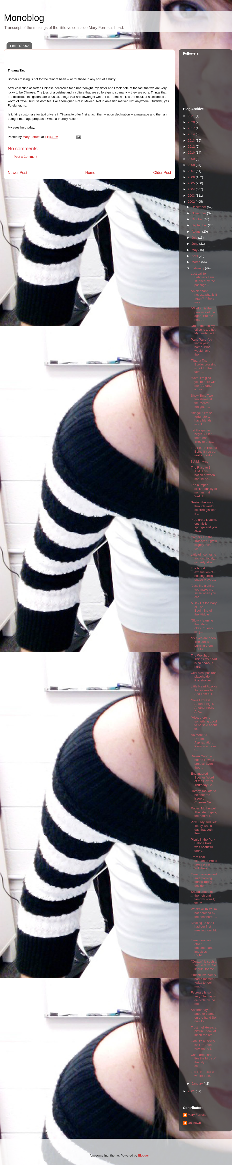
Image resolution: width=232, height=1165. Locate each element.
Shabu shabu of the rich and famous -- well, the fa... (203, 897)
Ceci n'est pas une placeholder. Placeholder (204, 676)
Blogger (143, 1155)
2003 (192, 195)
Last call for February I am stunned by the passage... (203, 279)
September (200, 225)
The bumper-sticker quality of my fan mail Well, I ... (204, 490)
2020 (192, 122)
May (195, 250)
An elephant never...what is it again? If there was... (204, 296)
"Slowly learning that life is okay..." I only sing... (202, 626)
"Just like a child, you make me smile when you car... (203, 591)
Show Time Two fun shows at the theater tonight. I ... (202, 401)
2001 (192, 1091)
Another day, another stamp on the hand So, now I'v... (204, 1015)
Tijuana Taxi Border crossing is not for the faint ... (203, 366)
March (196, 262)
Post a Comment (25, 156)
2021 (192, 116)
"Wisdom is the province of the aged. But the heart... (203, 314)
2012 (192, 146)
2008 (192, 165)
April (195, 256)
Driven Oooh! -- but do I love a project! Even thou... (202, 761)
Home (90, 173)
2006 (192, 177)
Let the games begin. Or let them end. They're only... (202, 436)
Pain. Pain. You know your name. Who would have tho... (201, 347)
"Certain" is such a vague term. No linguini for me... (204, 965)
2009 (192, 159)
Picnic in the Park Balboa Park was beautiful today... (203, 845)
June (195, 243)
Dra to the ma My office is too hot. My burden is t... (204, 329)
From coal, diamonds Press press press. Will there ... (204, 862)
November (199, 213)
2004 (192, 189)
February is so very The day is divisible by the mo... (203, 998)
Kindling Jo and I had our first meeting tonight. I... (204, 928)
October (198, 219)
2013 (192, 140)
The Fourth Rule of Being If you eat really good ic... (204, 451)
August (197, 231)
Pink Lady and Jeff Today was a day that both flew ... (204, 827)
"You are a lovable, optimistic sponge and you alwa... (204, 525)
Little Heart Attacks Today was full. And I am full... (204, 690)
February (198, 268)
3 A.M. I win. (199, 461)
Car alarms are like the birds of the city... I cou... (203, 1060)
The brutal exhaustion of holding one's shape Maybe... (203, 573)
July (195, 237)
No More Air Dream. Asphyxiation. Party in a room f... (203, 742)
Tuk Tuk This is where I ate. (202, 1074)
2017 (192, 128)
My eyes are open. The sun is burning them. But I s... (204, 643)
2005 (192, 183)
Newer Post (17, 173)
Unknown (194, 1123)
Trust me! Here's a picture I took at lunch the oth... (203, 1031)
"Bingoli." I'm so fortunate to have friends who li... (201, 418)
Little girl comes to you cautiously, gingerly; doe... (203, 558)
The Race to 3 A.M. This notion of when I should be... (204, 473)
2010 (192, 152)
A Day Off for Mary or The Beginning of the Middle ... (204, 608)
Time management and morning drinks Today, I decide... (204, 879)
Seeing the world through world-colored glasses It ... (203, 507)
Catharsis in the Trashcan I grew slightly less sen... (204, 542)
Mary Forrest (197, 1114)
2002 (192, 201)
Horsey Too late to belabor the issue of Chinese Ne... (203, 796)
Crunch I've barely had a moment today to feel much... (203, 980)
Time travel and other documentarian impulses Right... (203, 947)
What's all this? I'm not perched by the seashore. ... (204, 912)
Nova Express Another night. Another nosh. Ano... (202, 705)
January (198, 1083)
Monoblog (24, 18)
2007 (192, 171)
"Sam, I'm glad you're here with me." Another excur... (203, 383)
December (199, 207)
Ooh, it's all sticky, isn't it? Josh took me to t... (203, 1044)
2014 (192, 134)
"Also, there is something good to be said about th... (204, 723)
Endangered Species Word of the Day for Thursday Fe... (203, 779)
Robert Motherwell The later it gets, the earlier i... (204, 812)
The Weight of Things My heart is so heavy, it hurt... (204, 661)
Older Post (162, 173)
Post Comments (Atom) (99, 185)
